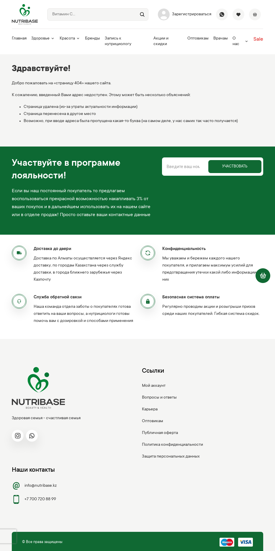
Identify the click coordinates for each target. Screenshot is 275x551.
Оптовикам (198, 38)
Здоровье (43, 38)
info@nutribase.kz (34, 485)
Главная (19, 38)
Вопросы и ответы (159, 397)
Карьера (150, 409)
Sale (258, 39)
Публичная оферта (160, 433)
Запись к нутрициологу (118, 41)
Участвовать (234, 167)
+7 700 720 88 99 (34, 499)
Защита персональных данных (171, 456)
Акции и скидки (160, 41)
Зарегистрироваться (184, 14)
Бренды (92, 38)
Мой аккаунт (154, 386)
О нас (241, 41)
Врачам (220, 38)
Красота (70, 38)
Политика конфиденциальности (172, 445)
